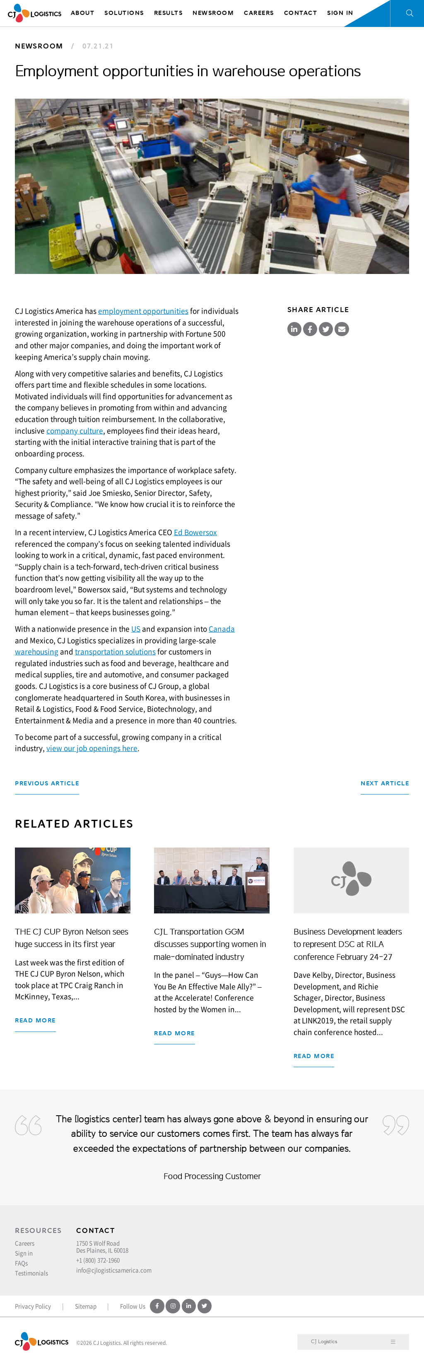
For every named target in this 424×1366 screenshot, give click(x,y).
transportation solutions (115, 651)
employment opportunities (143, 310)
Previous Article (47, 783)
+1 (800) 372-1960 (98, 1260)
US (135, 628)
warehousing (36, 651)
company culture (74, 430)
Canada (222, 628)
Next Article (385, 783)
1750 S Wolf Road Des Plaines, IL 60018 (102, 1247)
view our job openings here (91, 748)
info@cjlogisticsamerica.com (114, 1270)
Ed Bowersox (195, 532)
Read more (35, 1020)
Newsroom (39, 46)
